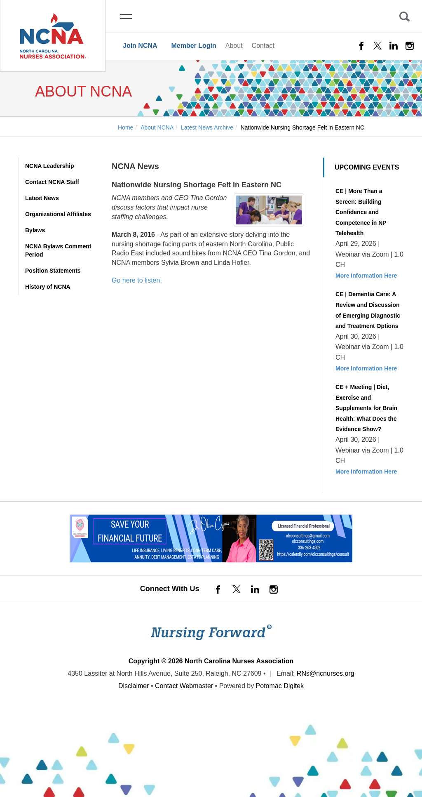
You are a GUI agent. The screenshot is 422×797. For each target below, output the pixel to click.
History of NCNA (47, 286)
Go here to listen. (137, 280)
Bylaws (35, 230)
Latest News (42, 198)
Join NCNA (140, 45)
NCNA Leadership (49, 166)
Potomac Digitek (280, 685)
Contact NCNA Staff (52, 182)
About (234, 45)
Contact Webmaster (184, 685)
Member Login (193, 45)
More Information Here (366, 275)
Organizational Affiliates (58, 214)
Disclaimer (133, 685)
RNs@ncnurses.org (325, 673)
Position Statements (53, 270)
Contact (263, 45)
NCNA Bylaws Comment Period (58, 250)
